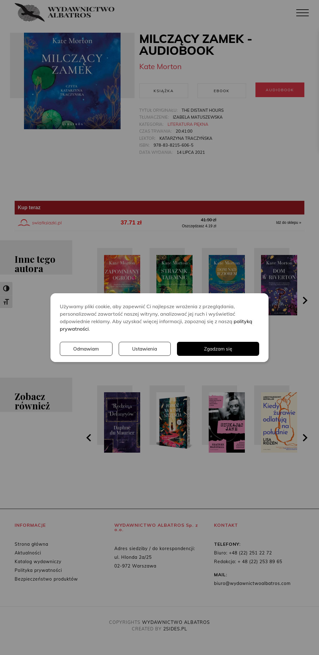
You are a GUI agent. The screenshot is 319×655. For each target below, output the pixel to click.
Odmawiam (86, 349)
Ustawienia (145, 349)
